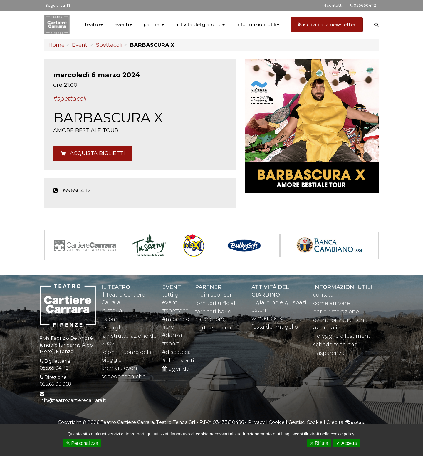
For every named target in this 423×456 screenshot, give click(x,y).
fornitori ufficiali (216, 303)
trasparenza (329, 353)
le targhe (113, 327)
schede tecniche (123, 376)
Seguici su (58, 5)
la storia (111, 310)
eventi (121, 24)
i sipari (110, 319)
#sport (170, 343)
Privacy (256, 422)
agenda (175, 369)
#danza (172, 335)
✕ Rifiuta (319, 443)
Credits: (345, 422)
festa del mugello (274, 327)
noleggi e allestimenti (342, 336)
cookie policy (342, 434)
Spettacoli (109, 45)
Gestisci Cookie (305, 422)
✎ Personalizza (82, 443)
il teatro (90, 24)
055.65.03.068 (55, 384)
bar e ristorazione (336, 311)
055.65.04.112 (54, 368)
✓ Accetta (346, 443)
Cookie (277, 422)
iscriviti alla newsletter (326, 24)
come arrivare (331, 303)
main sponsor (213, 295)
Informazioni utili (342, 287)
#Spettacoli (69, 98)
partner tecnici (214, 327)
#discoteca (176, 352)
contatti (323, 295)
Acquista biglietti (93, 153)
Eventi (80, 45)
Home (56, 45)
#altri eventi (178, 360)
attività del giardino (198, 24)
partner (152, 24)
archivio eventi (121, 368)
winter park (266, 318)
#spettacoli (177, 310)
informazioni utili (256, 24)
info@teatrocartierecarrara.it (73, 400)
